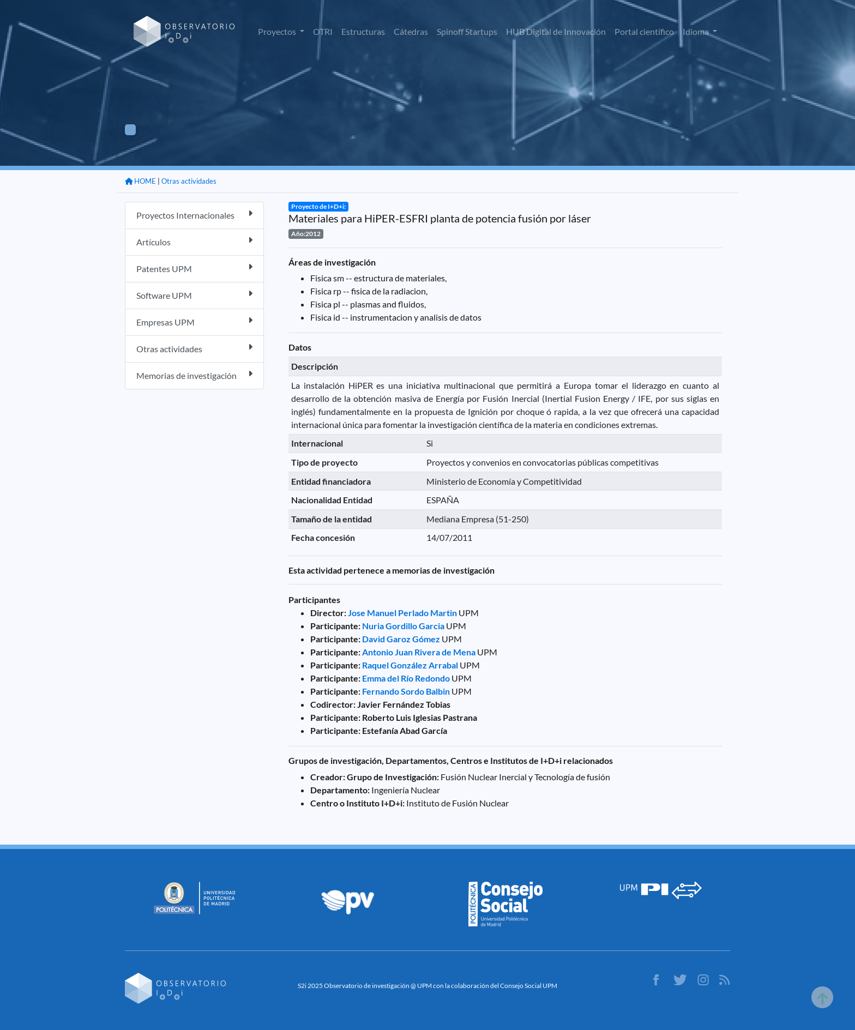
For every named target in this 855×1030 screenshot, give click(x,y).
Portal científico (644, 31)
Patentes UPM (194, 268)
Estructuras (363, 31)
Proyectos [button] (278, 31)
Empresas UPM (194, 321)
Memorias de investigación (194, 375)
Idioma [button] (697, 31)
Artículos (194, 241)
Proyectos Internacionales (194, 214)
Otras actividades (188, 181)
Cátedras (411, 31)
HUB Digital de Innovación (556, 31)
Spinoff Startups (467, 31)
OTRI (323, 31)
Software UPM (194, 294)
